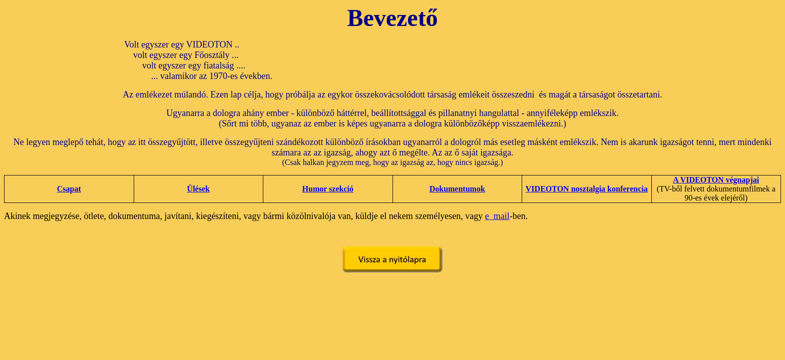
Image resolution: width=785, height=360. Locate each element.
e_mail (497, 216)
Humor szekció (327, 188)
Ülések (198, 188)
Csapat (69, 188)
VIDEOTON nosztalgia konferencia (587, 188)
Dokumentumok (457, 188)
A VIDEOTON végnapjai (716, 180)
